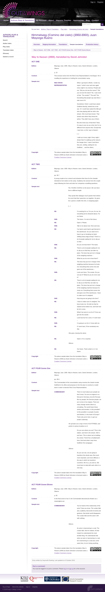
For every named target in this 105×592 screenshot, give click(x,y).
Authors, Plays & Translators (50, 29)
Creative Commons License (62, 157)
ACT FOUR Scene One (66, 50)
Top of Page (6, 586)
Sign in (93, 2)
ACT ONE (47, 50)
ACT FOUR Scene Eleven (82, 50)
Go (102, 24)
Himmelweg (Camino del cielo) (78, 29)
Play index (64, 29)
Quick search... (87, 24)
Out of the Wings (24, 10)
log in (65, 568)
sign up (71, 568)
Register (100, 2)
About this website (18, 586)
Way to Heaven (38, 50)
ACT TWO (54, 50)
